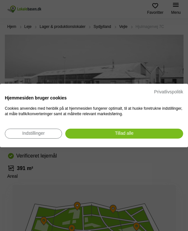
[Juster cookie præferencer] (33, 134)
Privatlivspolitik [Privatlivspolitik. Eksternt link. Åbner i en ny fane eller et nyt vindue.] (168, 92)
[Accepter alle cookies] (124, 134)
